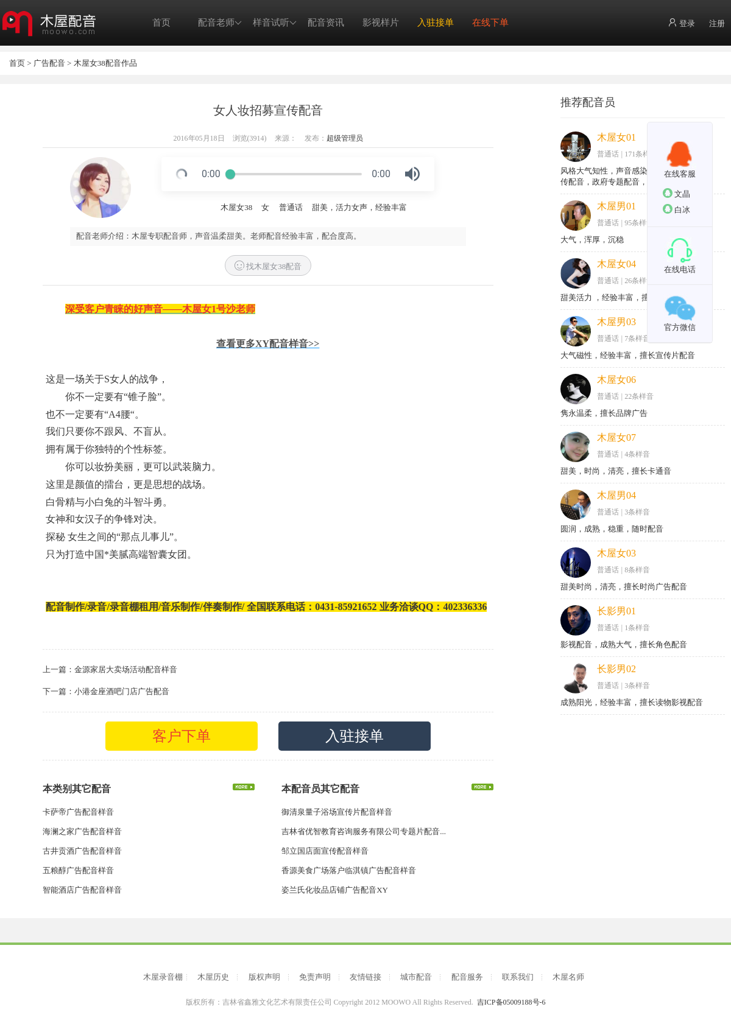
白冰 (676, 209)
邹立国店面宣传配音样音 (325, 850)
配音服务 (467, 976)
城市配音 (416, 976)
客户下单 (181, 736)
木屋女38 (236, 207)
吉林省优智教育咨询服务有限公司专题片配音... (363, 831)
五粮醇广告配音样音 (78, 870)
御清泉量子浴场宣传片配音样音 (336, 811)
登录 (681, 23)
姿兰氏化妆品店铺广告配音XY (334, 889)
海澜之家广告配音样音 (82, 831)
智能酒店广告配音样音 (82, 889)
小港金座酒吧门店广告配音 (121, 691)
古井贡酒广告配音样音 (82, 850)
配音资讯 (326, 22)
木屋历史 (213, 976)
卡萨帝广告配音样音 (78, 811)
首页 (161, 22)
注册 (717, 23)
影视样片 (380, 22)
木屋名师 (568, 976)
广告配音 (49, 63)
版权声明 (264, 976)
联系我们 (518, 976)
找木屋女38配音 (268, 266)
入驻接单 (435, 22)
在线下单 (490, 22)
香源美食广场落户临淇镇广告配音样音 (348, 870)
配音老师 (220, 23)
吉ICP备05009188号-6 (511, 1002)
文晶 (676, 193)
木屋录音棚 (163, 976)
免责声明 (315, 976)
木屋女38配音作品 (105, 63)
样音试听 (275, 23)
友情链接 (365, 976)
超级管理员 (345, 138)
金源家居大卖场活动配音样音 (125, 669)
